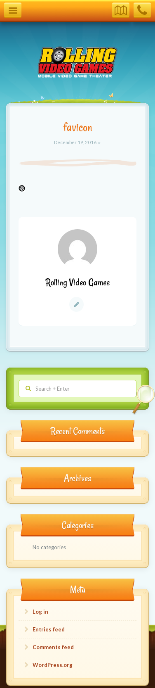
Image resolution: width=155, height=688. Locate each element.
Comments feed (53, 647)
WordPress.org (53, 665)
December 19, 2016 (75, 142)
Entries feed (49, 629)
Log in (40, 611)
